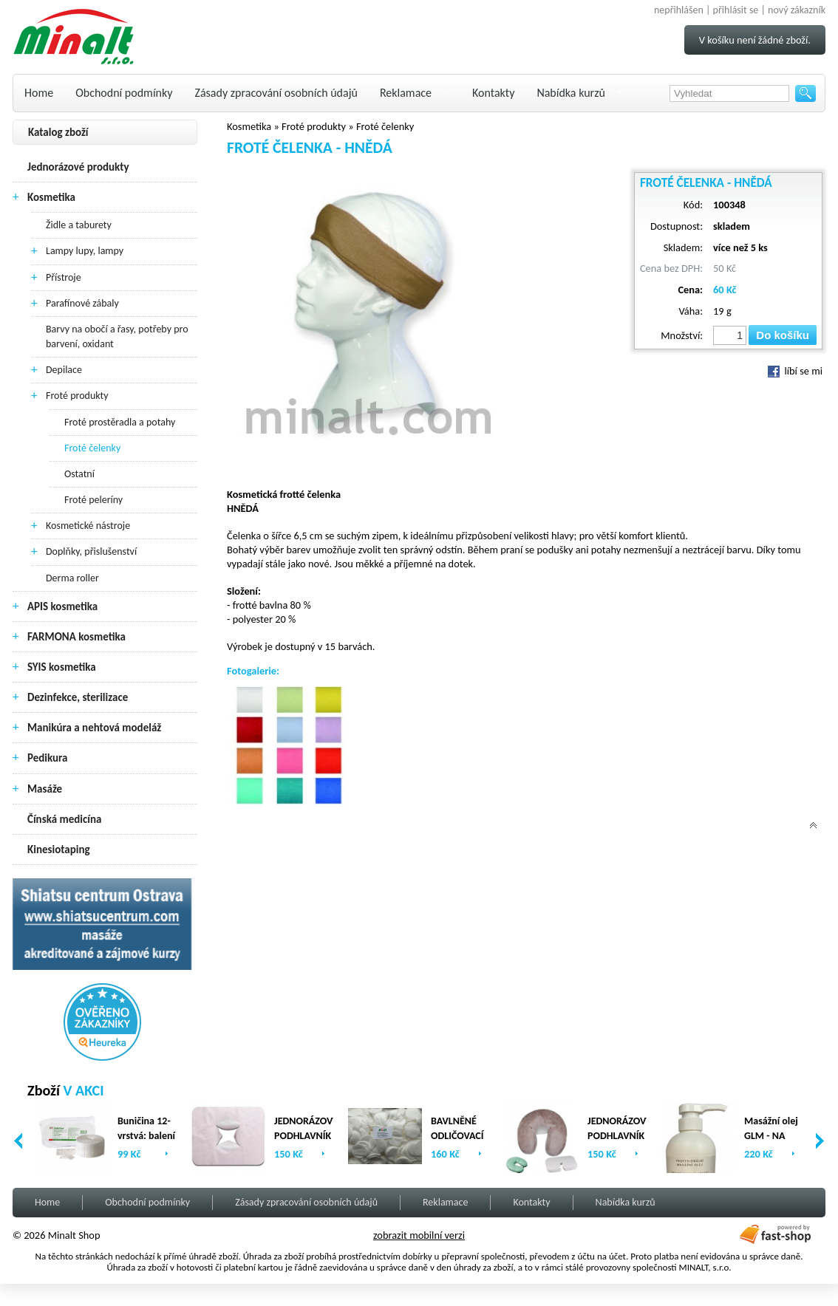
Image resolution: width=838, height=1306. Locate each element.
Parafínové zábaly (82, 303)
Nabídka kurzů (570, 93)
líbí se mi (795, 370)
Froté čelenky (92, 448)
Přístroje (63, 277)
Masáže (44, 789)
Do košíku (782, 335)
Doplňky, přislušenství (91, 551)
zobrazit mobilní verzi (419, 1235)
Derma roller (72, 578)
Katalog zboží (58, 132)
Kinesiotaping (58, 849)
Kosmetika (51, 197)
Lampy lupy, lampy (84, 251)
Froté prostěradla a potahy (119, 422)
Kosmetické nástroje (88, 525)
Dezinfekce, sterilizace (77, 697)
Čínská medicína (64, 819)
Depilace (64, 369)
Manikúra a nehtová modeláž (94, 727)
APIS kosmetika (62, 606)
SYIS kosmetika (61, 667)
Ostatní (79, 474)
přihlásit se (736, 10)
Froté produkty (77, 395)
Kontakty (493, 93)
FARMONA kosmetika (76, 636)
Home (38, 93)
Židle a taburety (79, 225)
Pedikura (47, 758)
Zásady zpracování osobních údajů (276, 93)
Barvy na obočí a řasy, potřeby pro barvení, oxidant (117, 336)
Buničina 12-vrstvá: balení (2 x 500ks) (146, 1136)
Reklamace (406, 93)
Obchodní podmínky (123, 93)
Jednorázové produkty (78, 167)
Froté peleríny (93, 499)
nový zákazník (796, 10)
